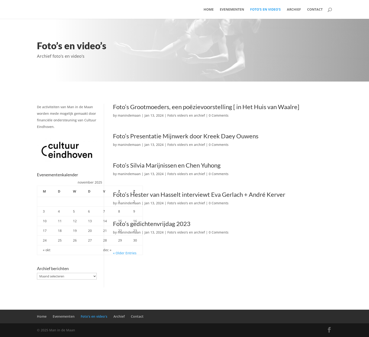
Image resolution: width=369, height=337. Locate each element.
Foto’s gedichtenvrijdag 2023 (151, 223)
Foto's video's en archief (186, 115)
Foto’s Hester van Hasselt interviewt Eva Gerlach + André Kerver (199, 194)
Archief (294, 10)
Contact (315, 10)
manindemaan (129, 115)
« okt (46, 250)
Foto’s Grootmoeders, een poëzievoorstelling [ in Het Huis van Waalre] (206, 107)
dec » (107, 250)
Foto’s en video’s (265, 10)
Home (209, 10)
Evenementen (232, 10)
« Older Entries (124, 253)
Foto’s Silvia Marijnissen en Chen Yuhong (167, 165)
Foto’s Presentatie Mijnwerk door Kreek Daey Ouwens (185, 136)
